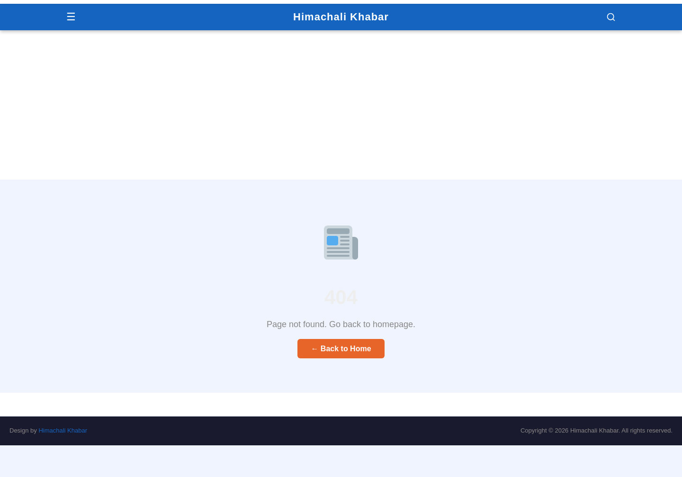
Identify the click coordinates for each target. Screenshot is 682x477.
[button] (611, 17)
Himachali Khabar (341, 17)
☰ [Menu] (71, 17)
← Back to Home (341, 349)
